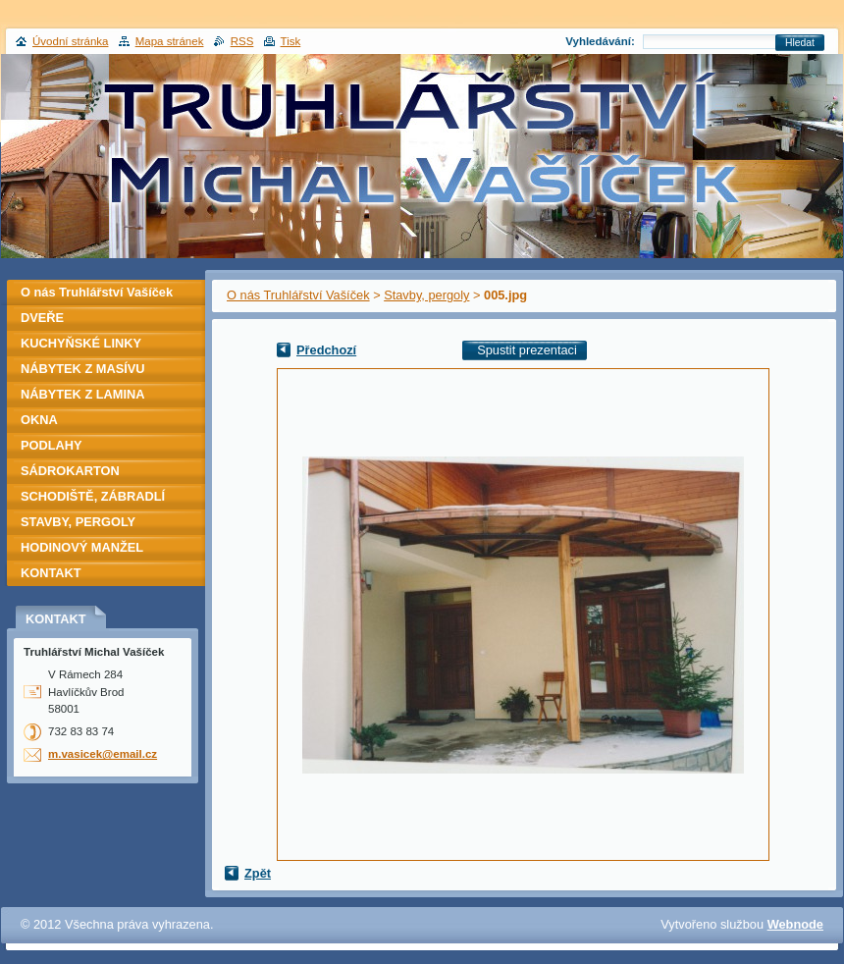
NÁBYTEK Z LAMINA (83, 394)
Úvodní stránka (70, 41)
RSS (242, 41)
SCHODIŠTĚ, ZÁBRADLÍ (93, 496)
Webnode (795, 924)
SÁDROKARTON (70, 470)
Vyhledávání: (600, 41)
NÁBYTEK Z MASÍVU (83, 368)
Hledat (800, 42)
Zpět (257, 873)
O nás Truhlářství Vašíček (298, 295)
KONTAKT (51, 572)
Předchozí (326, 350)
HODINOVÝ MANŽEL (82, 547)
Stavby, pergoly (426, 295)
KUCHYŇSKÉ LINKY (81, 343)
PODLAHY (51, 445)
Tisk (291, 41)
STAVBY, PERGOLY (78, 521)
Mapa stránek (169, 41)
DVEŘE (42, 317)
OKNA (39, 419)
